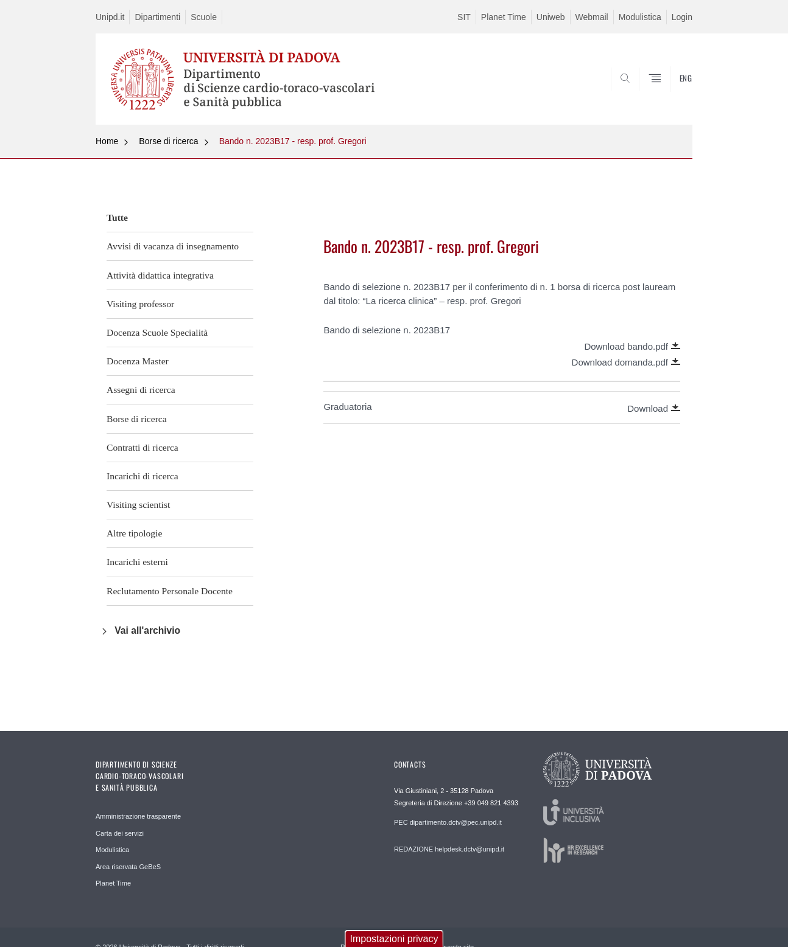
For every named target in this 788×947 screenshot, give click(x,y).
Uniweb (550, 17)
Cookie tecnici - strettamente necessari (180, 894)
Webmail (591, 17)
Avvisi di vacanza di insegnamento (173, 246)
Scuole (204, 17)
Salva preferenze (122, 932)
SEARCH (671, 95)
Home (107, 141)
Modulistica (640, 17)
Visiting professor (140, 304)
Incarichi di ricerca (142, 476)
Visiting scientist (138, 504)
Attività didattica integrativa (160, 275)
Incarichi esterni (137, 562)
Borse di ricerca (168, 141)
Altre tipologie (134, 533)
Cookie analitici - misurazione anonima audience (202, 907)
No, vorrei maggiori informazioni (147, 870)
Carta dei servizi (120, 833)
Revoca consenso (659, 932)
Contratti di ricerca (142, 447)
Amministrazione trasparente (138, 816)
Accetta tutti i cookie (553, 932)
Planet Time (503, 17)
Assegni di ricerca (141, 389)
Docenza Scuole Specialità (157, 332)
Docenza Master (138, 361)
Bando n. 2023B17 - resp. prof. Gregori (293, 141)
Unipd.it (110, 17)
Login (682, 17)
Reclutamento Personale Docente (170, 591)
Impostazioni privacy (394, 839)
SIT (464, 17)
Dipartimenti (157, 17)
